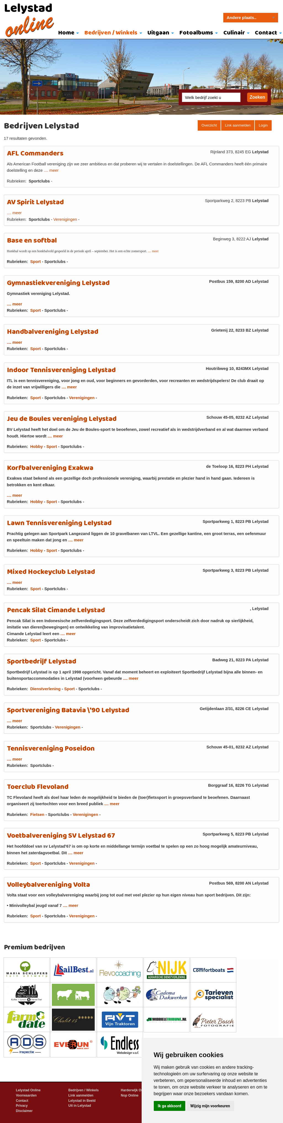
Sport (35, 261)
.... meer (51, 170)
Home (66, 33)
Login (263, 125)
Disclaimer (24, 1111)
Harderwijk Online (135, 1090)
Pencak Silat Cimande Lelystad (56, 610)
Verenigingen (65, 219)
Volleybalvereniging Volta (48, 885)
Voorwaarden (26, 1095)
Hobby (36, 446)
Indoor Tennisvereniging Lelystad (61, 370)
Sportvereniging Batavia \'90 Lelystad (68, 710)
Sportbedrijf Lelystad (41, 661)
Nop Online (130, 1095)
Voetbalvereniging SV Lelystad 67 (61, 836)
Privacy (22, 1106)
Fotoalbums (196, 33)
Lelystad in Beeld (82, 1101)
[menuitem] (67, 33)
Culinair (234, 33)
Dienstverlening (45, 689)
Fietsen (37, 814)
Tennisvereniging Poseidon (51, 748)
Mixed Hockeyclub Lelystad (51, 572)
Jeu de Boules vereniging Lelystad (62, 419)
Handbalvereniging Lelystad (52, 332)
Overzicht (209, 125)
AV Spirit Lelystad (35, 202)
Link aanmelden (238, 125)
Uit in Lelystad (79, 1106)
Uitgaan (158, 33)
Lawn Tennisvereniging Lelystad (59, 523)
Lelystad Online (28, 1090)
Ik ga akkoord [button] (169, 1106)
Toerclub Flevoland (37, 787)
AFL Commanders (35, 153)
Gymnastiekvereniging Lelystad (58, 283)
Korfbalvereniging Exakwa (50, 468)
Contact (22, 1101)
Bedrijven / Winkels (110, 33)
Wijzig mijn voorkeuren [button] (210, 1106)
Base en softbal (32, 240)
